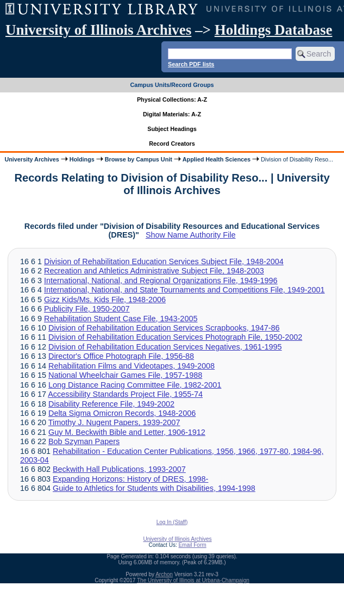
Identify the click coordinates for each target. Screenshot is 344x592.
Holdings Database (274, 30)
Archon (164, 574)
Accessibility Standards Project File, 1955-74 (125, 394)
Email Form (192, 545)
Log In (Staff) (172, 522)
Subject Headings (172, 129)
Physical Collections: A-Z (172, 99)
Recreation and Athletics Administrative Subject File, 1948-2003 (154, 270)
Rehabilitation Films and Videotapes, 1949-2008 (131, 366)
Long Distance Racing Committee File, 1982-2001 (134, 385)
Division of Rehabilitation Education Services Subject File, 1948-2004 (164, 261)
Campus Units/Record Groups (172, 85)
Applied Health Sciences (217, 159)
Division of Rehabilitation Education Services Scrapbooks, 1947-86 (164, 327)
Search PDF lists (191, 64)
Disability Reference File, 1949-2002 (111, 404)
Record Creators (172, 143)
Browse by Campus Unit (138, 159)
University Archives (31, 159)
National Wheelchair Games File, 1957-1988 (125, 375)
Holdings (82, 159)
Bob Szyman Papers (84, 441)
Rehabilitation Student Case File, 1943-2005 (120, 318)
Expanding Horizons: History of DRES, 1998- (130, 479)
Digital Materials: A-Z (172, 114)
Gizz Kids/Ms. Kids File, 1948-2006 (105, 299)
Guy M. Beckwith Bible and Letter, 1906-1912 (126, 432)
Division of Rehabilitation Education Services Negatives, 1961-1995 (165, 346)
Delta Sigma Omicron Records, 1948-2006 (122, 413)
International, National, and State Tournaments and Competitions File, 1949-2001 (184, 289)
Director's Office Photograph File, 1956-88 (121, 356)
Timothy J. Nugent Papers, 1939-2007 (114, 422)
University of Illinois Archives (98, 30)
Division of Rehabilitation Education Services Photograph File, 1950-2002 (175, 337)
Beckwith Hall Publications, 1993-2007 (119, 469)
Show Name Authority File (191, 234)
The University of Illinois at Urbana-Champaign (193, 580)
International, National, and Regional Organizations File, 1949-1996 (161, 280)
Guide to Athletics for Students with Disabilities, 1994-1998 (154, 488)
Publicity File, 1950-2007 (87, 308)
